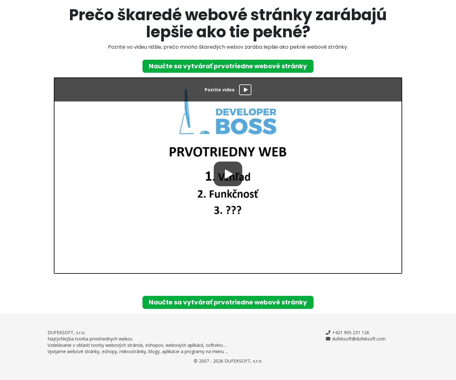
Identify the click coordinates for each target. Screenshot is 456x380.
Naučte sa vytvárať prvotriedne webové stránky (228, 66)
